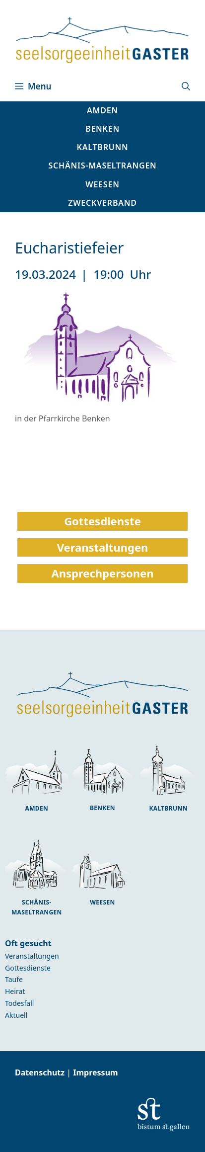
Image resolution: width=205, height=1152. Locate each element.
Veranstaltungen (32, 956)
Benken (102, 808)
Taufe (14, 979)
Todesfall (19, 1003)
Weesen (102, 902)
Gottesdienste (28, 968)
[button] (186, 86)
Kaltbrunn (168, 808)
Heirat (15, 991)
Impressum (95, 1072)
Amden (36, 808)
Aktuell (16, 1015)
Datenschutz (41, 1072)
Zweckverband (102, 202)
